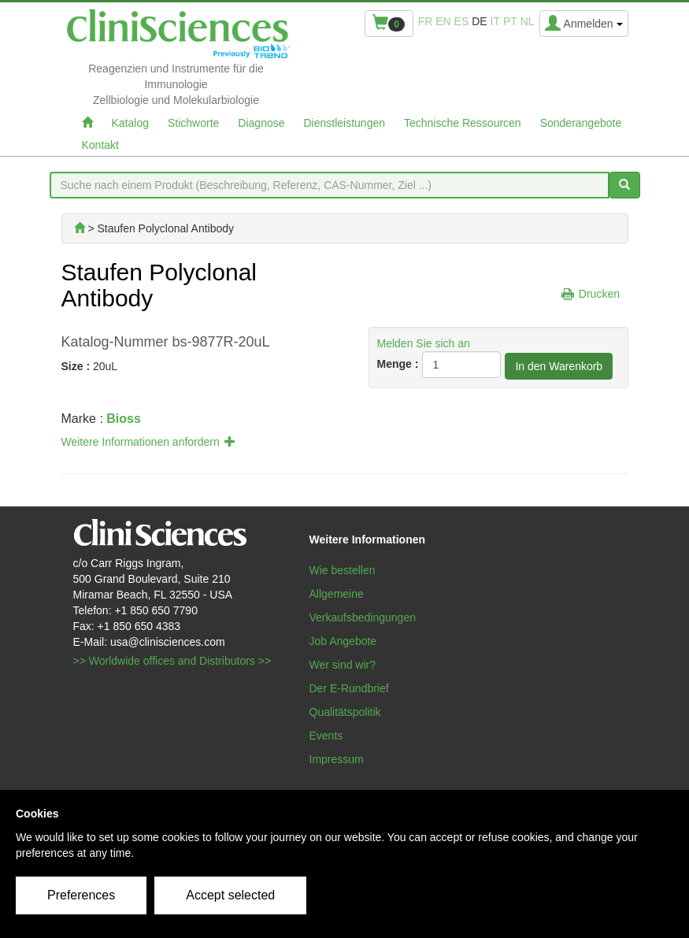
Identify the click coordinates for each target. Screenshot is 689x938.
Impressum (336, 759)
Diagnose (261, 123)
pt (510, 21)
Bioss (123, 418)
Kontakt (100, 145)
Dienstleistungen (345, 123)
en (442, 21)
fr (425, 21)
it (495, 21)
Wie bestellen (342, 570)
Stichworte (193, 123)
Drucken (599, 293)
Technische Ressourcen (462, 123)
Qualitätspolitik (345, 712)
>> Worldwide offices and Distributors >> (172, 660)
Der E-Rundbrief (349, 688)
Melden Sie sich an (423, 343)
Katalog (130, 123)
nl (527, 21)
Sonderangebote (581, 123)
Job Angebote (343, 641)
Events (326, 735)
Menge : (398, 364)
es (461, 21)
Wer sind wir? (342, 664)
